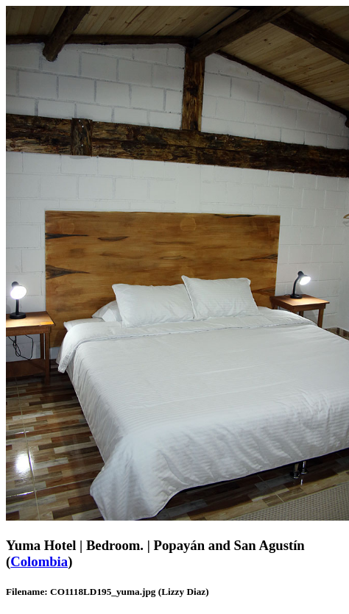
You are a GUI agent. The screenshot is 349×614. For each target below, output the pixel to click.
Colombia (39, 561)
